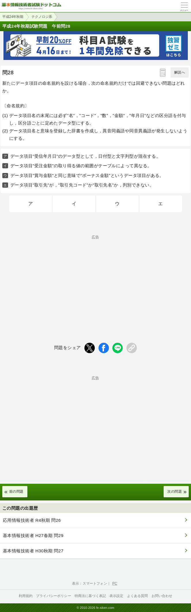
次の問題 (174, 491)
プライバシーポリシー (53, 596)
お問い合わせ (162, 596)
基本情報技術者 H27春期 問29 (33, 535)
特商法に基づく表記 (90, 596)
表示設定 (116, 596)
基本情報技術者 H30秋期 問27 (33, 550)
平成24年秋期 (12, 17)
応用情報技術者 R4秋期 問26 (32, 520)
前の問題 (16, 491)
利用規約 (26, 596)
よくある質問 (137, 596)
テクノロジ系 (41, 17)
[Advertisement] (95, 279)
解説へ (179, 72)
